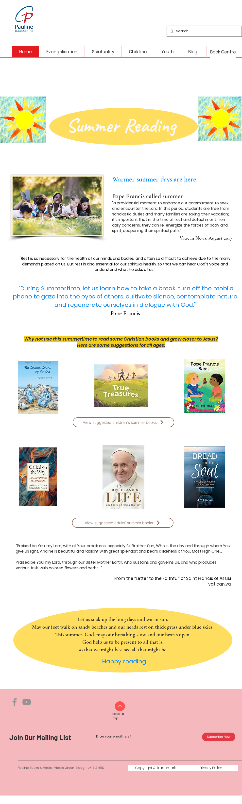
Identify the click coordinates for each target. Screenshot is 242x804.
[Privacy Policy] (210, 768)
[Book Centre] (223, 52)
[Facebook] (14, 702)
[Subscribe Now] (218, 737)
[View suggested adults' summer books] (122, 523)
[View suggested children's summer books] (123, 422)
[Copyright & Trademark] (155, 768)
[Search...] (203, 31)
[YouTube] (26, 702)
